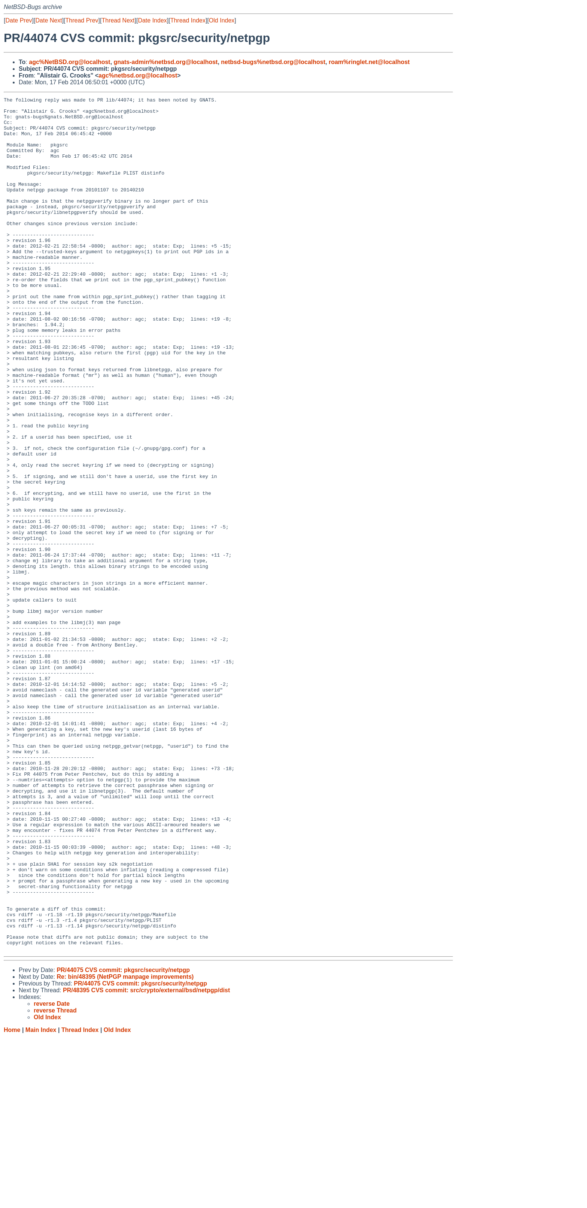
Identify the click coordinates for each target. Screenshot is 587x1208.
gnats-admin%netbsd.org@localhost (166, 62)
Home (12, 1201)
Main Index (41, 1201)
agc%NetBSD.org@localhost (69, 62)
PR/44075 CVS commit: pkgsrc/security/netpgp (123, 1141)
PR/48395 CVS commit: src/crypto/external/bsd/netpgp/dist (146, 1161)
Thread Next (117, 20)
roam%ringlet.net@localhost (369, 62)
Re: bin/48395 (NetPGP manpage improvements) (125, 1147)
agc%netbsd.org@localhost (137, 75)
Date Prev (18, 20)
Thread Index (188, 20)
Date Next (48, 20)
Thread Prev (82, 20)
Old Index (221, 20)
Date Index (152, 20)
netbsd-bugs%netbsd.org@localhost (273, 62)
